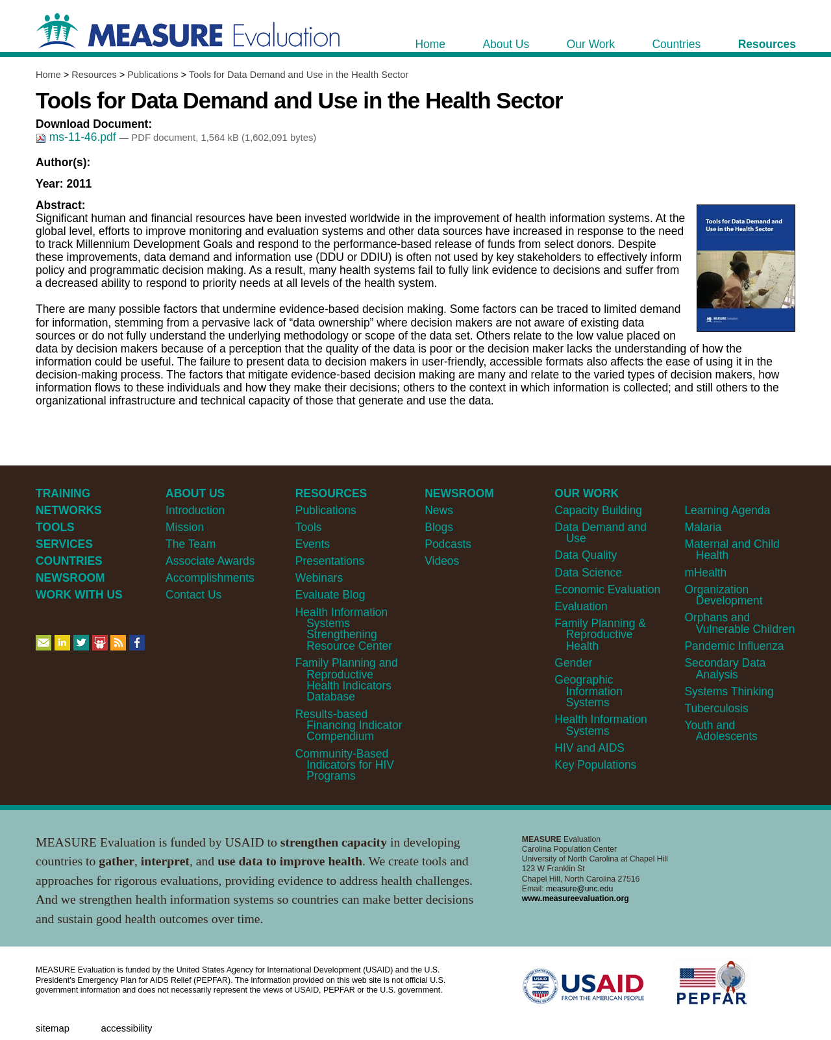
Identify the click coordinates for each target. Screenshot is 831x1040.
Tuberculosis (716, 708)
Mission (185, 527)
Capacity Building (598, 510)
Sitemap (52, 1028)
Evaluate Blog (330, 594)
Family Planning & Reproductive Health (600, 634)
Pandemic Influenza (734, 645)
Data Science (588, 572)
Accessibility (126, 1028)
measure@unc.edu (579, 888)
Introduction (195, 510)
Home (48, 74)
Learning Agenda (727, 510)
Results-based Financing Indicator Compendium (349, 725)
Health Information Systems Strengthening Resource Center (343, 629)
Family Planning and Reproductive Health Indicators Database (346, 679)
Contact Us (193, 594)
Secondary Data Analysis (724, 668)
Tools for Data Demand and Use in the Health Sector (298, 74)
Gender (573, 662)
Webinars (319, 577)
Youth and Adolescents (720, 731)
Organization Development (723, 595)
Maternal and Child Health (731, 550)
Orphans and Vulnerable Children (739, 623)
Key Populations (595, 764)
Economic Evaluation (607, 589)
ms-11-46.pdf (77, 136)
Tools (308, 527)
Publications (152, 74)
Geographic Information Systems (588, 691)
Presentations (330, 560)
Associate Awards (210, 560)
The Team (191, 544)
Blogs (439, 527)
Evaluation (580, 606)
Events (312, 544)
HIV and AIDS (589, 747)
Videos (442, 560)
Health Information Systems (600, 725)
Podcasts (448, 544)
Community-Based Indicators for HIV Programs (344, 765)
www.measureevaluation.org (575, 898)
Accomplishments (210, 577)
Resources (93, 74)
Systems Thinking (728, 691)
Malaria (702, 527)
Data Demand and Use (600, 533)
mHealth (705, 572)
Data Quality (585, 555)
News (439, 510)
